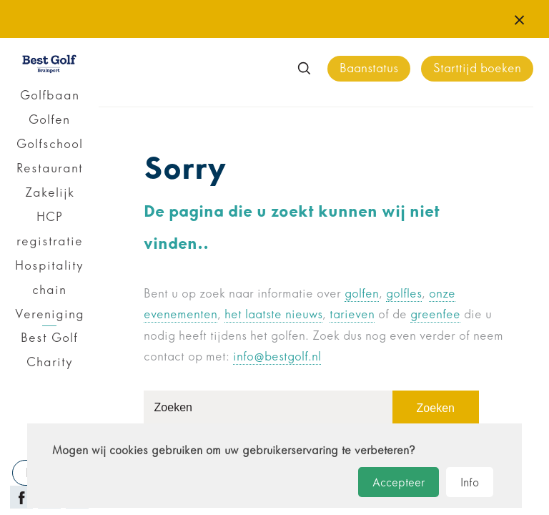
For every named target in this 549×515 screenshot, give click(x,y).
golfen (362, 293)
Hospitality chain (49, 278)
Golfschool (49, 144)
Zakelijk (49, 192)
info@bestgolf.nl (277, 356)
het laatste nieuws (273, 314)
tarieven (352, 314)
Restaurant (49, 168)
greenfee (435, 314)
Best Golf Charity (49, 350)
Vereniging (49, 314)
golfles (404, 293)
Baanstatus (369, 68)
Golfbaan (49, 95)
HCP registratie (49, 229)
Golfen (49, 119)
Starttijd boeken (477, 68)
